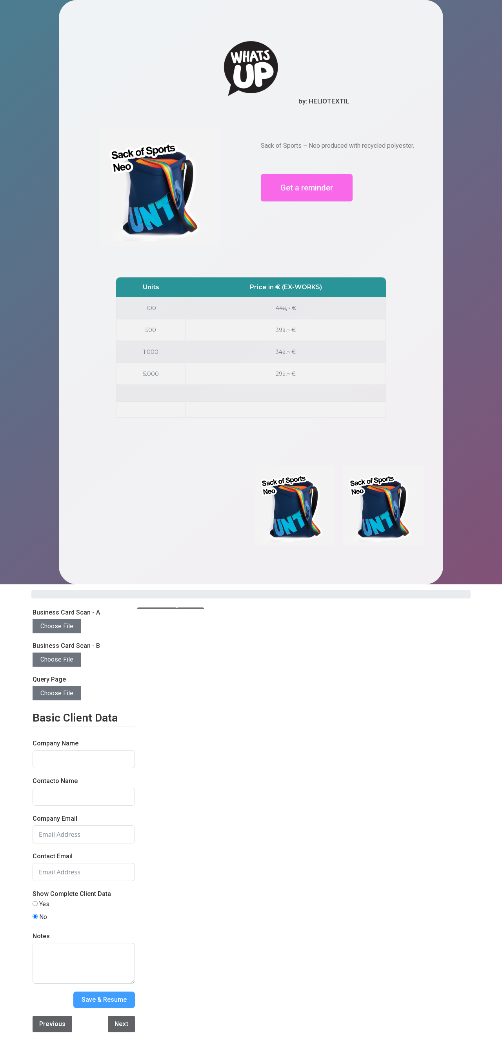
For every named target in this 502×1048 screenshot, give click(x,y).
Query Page (49, 679)
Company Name (55, 743)
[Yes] (35, 903)
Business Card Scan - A (66, 612)
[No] (35, 916)
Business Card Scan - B (66, 645)
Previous (52, 1024)
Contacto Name (55, 781)
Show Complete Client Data (72, 894)
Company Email (55, 818)
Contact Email (53, 856)
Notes (41, 936)
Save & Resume (104, 999)
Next (121, 1024)
